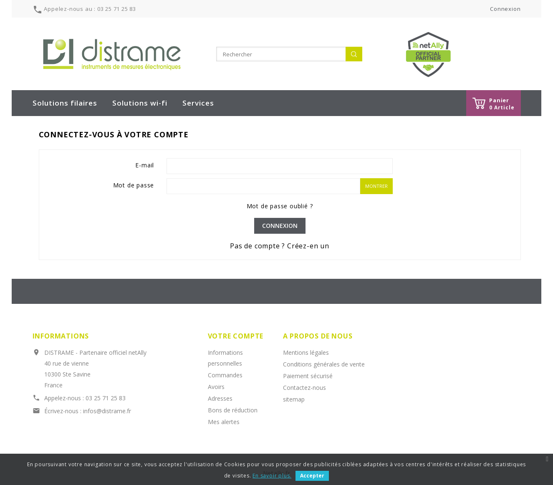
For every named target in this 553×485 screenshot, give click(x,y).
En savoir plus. (272, 475)
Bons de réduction (233, 410)
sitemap (294, 399)
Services (198, 103)
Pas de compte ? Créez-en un (279, 245)
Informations (61, 336)
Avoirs (216, 387)
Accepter (312, 475)
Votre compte (236, 336)
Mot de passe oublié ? (280, 206)
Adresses (220, 398)
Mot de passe (133, 185)
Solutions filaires (65, 103)
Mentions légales (306, 352)
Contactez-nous (304, 388)
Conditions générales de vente (324, 364)
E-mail (144, 165)
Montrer (376, 186)
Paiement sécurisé (308, 376)
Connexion (280, 226)
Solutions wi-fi (139, 103)
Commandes (225, 375)
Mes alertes (224, 422)
